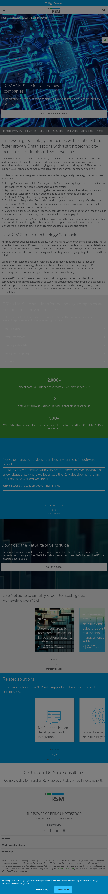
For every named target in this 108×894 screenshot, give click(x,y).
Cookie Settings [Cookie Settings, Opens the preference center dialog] (42, 891)
